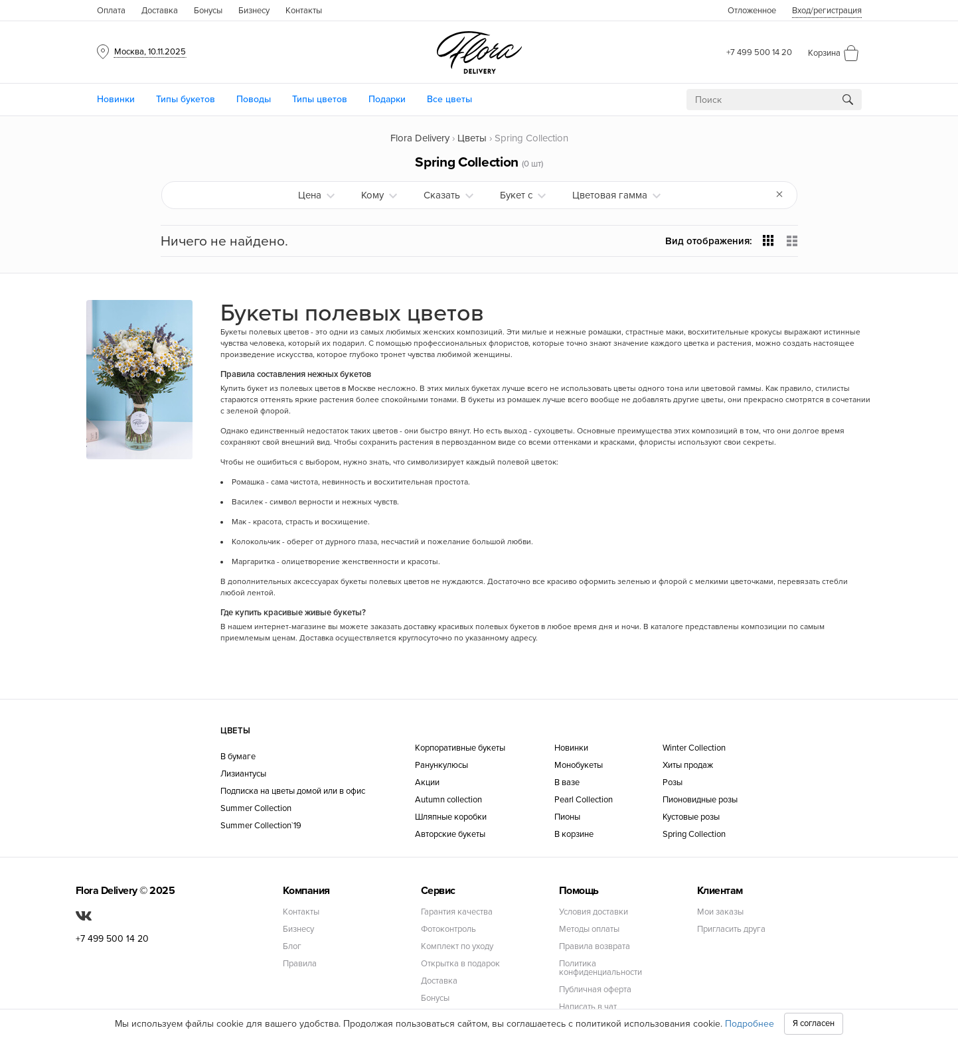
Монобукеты (578, 765)
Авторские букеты (450, 834)
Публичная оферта (595, 990)
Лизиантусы (243, 774)
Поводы (253, 99)
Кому (372, 195)
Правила (300, 964)
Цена (309, 195)
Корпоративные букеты (460, 748)
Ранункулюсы (441, 765)
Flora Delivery (419, 138)
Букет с (516, 195)
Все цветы (449, 99)
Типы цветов (319, 99)
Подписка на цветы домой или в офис (292, 791)
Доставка (159, 10)
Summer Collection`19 (260, 826)
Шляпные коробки (451, 817)
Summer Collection (255, 808)
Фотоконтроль (448, 929)
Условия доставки (593, 912)
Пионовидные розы (700, 800)
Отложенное (752, 10)
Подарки (387, 99)
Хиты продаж (688, 765)
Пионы (567, 817)
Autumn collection (448, 800)
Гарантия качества (457, 912)
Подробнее (749, 1023)
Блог (292, 946)
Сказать (442, 195)
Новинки (116, 99)
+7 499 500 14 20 (759, 52)
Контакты (303, 10)
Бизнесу (254, 10)
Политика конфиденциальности (600, 968)
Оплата (111, 10)
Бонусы (208, 10)
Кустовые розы (691, 817)
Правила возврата (594, 946)
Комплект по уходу (457, 946)
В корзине (574, 834)
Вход (827, 10)
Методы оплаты (589, 929)
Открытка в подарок (460, 964)
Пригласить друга (731, 929)
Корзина (824, 53)
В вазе (567, 782)
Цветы (472, 138)
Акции (427, 782)
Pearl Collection (583, 800)
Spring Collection (694, 834)
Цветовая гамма (609, 195)
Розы (672, 782)
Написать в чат (588, 1007)
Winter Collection (694, 748)
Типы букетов (185, 99)
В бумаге (238, 757)
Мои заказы (720, 912)
